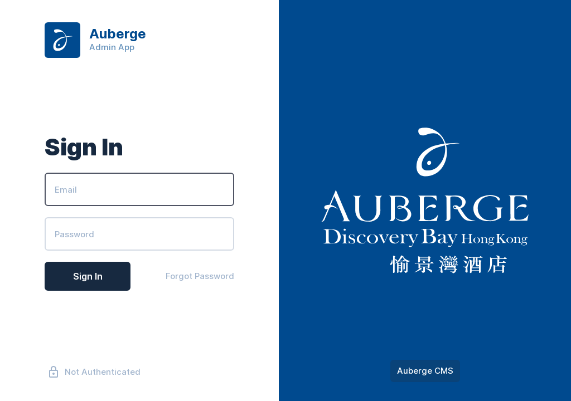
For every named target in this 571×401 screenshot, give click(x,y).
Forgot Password (200, 276)
